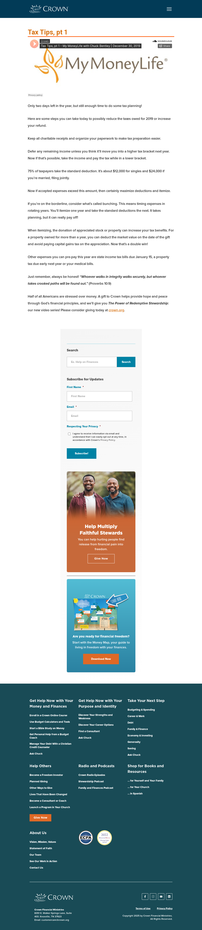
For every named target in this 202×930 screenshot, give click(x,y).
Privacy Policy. (107, 440)
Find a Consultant (89, 731)
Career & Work (136, 716)
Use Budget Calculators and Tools (50, 722)
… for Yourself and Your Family (146, 780)
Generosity (134, 742)
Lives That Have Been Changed (48, 794)
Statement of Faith (41, 848)
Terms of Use (143, 908)
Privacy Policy (164, 908)
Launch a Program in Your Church (50, 807)
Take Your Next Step (146, 701)
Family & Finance (138, 729)
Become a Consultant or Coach (48, 801)
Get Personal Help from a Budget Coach (49, 736)
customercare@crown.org (55, 920)
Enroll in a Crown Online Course (48, 715)
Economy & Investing (140, 735)
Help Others (40, 766)
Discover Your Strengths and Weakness (95, 717)
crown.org (116, 310)
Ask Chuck (36, 754)
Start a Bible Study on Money (47, 728)
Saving (132, 748)
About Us (38, 833)
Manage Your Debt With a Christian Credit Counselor (50, 746)
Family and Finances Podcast (95, 788)
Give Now (40, 817)
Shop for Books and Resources (146, 769)
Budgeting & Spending (141, 710)
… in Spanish (135, 793)
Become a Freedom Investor (46, 775)
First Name (75, 387)
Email (72, 407)
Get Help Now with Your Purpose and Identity (100, 703)
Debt (130, 722)
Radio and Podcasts (96, 766)
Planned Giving (39, 781)
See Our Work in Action (43, 861)
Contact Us (36, 868)
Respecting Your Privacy (84, 426)
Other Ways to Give (41, 788)
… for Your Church (138, 787)
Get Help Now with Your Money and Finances (51, 703)
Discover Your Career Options (95, 725)
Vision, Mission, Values (43, 842)
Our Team (35, 855)
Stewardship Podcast (91, 781)
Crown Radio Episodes (91, 775)
